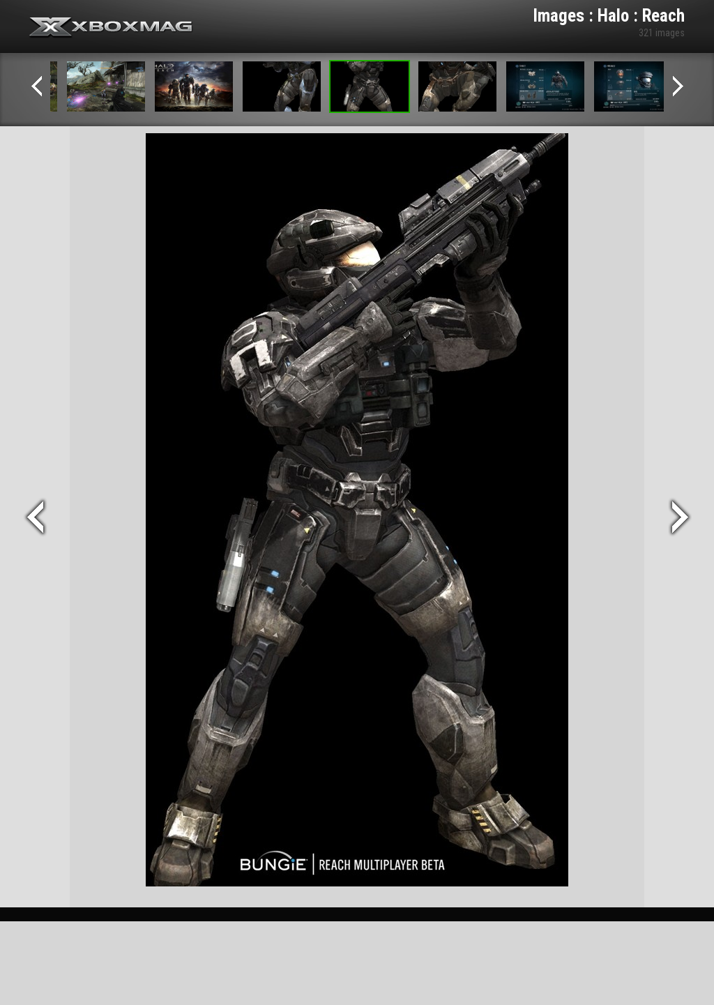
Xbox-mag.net (111, 27)
